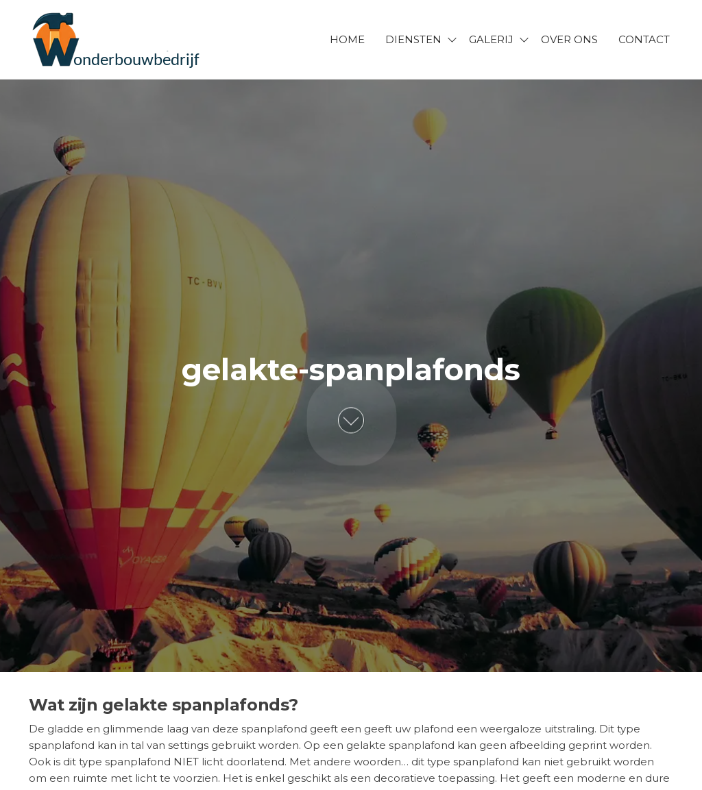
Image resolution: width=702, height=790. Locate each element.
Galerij (491, 39)
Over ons (569, 39)
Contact (644, 39)
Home (347, 39)
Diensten (413, 39)
